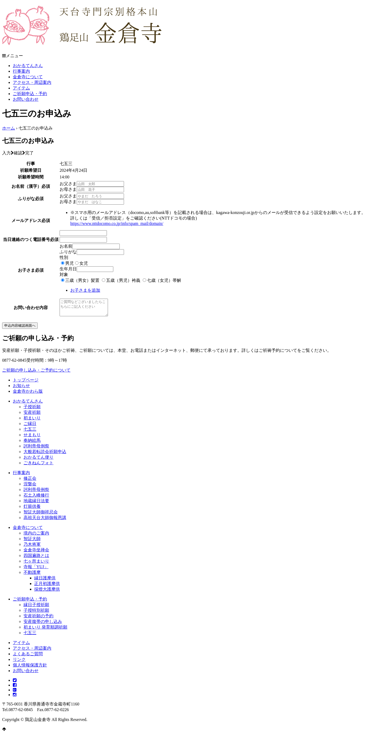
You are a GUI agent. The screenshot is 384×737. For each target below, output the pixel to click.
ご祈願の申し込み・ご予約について (36, 373)
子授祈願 (32, 410)
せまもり (32, 438)
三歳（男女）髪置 (82, 280)
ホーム (8, 128)
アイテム (21, 88)
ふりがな (68, 251)
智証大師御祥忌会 (41, 515)
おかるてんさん (28, 65)
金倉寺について (28, 77)
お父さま (68, 183)
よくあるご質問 (28, 657)
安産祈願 (32, 415)
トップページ (25, 383)
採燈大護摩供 (47, 592)
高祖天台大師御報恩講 (45, 520)
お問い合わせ (25, 99)
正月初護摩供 (47, 586)
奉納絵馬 (32, 443)
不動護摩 (32, 575)
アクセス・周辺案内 (32, 82)
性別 (64, 257)
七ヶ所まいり (36, 564)
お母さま (68, 189)
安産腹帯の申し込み (43, 624)
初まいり (32, 421)
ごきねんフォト (38, 466)
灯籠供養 (32, 509)
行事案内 (21, 71)
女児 (83, 263)
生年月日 (68, 269)
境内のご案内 (36, 536)
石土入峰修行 (36, 498)
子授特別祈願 (36, 613)
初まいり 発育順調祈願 (45, 630)
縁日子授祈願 (36, 608)
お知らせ (21, 389)
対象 (64, 274)
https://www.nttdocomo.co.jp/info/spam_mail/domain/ (116, 223)
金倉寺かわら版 (28, 394)
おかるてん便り (38, 460)
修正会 (30, 481)
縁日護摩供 (45, 581)
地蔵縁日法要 (36, 504)
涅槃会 (30, 487)
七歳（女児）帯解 (164, 280)
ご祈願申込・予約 (30, 93)
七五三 (30, 432)
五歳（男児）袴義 (123, 280)
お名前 (66, 246)
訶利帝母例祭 (36, 449)
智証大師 (32, 542)
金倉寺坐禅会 (36, 553)
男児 (69, 263)
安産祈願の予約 (38, 619)
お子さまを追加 (85, 290)
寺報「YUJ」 (36, 570)
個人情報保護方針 (30, 668)
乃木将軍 (32, 547)
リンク (19, 662)
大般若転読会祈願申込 (45, 455)
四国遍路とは (36, 558)
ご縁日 (30, 426)
